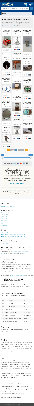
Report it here (4, 243)
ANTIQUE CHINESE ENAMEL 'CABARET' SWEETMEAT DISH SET (27, 104)
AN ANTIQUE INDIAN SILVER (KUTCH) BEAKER (27, 31)
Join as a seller (4, 214)
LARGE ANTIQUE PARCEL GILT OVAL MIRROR (6, 102)
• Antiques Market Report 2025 (9, 232)
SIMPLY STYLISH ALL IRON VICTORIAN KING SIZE (27, 60)
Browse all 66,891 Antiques (8, 206)
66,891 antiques (27, 21)
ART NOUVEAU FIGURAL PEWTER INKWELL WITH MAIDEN (17, 32)
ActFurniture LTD (17, 101)
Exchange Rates (5, 218)
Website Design (5, 216)
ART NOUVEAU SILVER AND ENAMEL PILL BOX (27, 80)
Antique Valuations (5, 212)
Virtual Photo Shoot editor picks (17, 275)
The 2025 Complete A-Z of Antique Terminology (17, 190)
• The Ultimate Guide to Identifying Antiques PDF (13, 234)
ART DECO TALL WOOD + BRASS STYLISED (6, 128)
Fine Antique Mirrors (6, 106)
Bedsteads (27, 63)
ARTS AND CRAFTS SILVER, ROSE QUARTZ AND (6, 56)
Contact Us (4, 225)
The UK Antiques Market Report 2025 (14, 24)
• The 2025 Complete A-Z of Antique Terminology (13, 236)
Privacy (3, 223)
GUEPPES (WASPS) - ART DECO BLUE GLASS (6, 79)
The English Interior (27, 107)
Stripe (14, 163)
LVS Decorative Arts (17, 58)
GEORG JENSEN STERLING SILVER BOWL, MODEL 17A (16, 120)
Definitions (4, 220)
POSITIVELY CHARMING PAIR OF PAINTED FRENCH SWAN (27, 124)
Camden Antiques (17, 81)
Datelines (3, 222)
